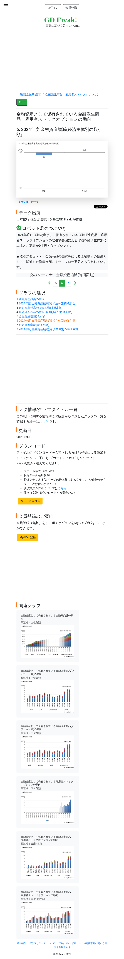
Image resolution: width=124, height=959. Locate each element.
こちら (44, 421)
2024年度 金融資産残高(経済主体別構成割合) (47, 303)
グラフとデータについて (42, 943)
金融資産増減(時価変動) (34, 325)
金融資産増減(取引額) (32, 316)
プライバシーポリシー (69, 943)
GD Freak (60, 20)
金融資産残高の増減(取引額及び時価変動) (45, 312)
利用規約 (63, 947)
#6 (21, 102)
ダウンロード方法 (28, 202)
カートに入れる (30, 501)
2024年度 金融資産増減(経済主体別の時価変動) (49, 329)
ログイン (53, 7)
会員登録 (71, 7)
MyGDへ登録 (27, 537)
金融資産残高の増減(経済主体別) (40, 307)
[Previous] (49, 283)
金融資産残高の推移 (31, 299)
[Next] (75, 283)
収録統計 (21, 943)
